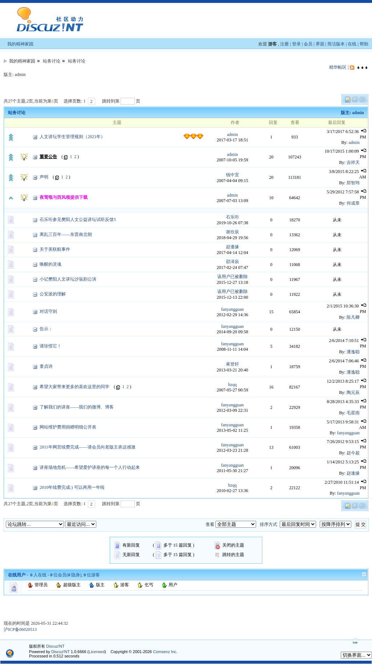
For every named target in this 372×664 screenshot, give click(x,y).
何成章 (353, 203)
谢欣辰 (232, 231)
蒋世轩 (232, 364)
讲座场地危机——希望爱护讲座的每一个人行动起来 (90, 467)
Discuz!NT (55, 646)
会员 (308, 44)
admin (232, 134)
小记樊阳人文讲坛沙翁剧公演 (68, 279)
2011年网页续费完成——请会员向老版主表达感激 (88, 447)
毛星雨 (353, 412)
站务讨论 (51, 61)
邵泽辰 (232, 261)
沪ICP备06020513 (20, 629)
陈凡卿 (353, 317)
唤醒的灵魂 (50, 264)
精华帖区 (338, 67)
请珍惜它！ (50, 346)
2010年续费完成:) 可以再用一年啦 (72, 487)
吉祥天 (353, 162)
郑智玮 (353, 182)
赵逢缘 (232, 246)
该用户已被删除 (232, 276)
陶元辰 (353, 392)
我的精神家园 (20, 44)
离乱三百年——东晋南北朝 (66, 234)
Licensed (97, 651)
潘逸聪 (353, 351)
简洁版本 (336, 44)
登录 (296, 44)
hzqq (232, 384)
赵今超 (353, 452)
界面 (320, 44)
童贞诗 (46, 366)
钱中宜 (232, 174)
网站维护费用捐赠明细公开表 (68, 427)
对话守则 (48, 311)
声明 (44, 177)
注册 (284, 44)
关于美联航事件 (55, 249)
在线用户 (16, 575)
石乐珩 (232, 217)
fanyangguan (232, 309)
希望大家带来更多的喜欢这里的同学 (74, 386)
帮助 (364, 44)
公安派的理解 (53, 294)
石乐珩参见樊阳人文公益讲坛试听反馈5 (78, 219)
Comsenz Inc (164, 651)
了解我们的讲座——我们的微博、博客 (77, 407)
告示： (46, 328)
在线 (352, 44)
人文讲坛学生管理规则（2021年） (72, 136)
